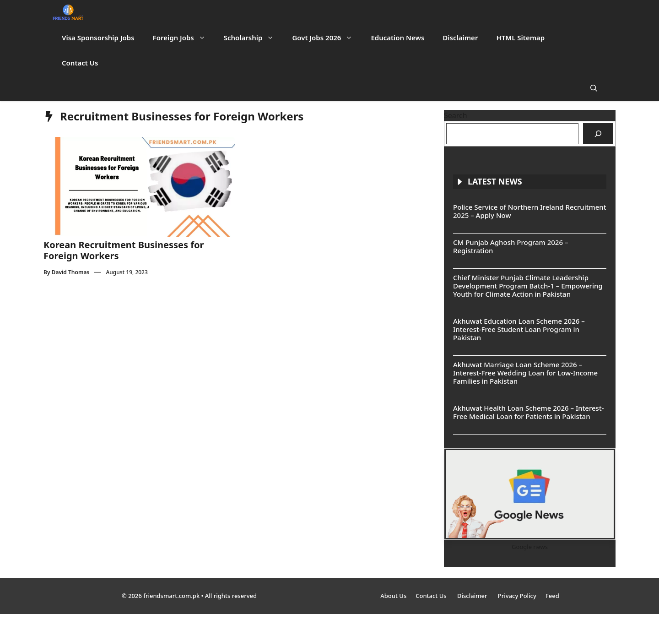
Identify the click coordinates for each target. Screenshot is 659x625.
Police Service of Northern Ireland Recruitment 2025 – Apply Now (529, 211)
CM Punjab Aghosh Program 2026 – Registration (510, 246)
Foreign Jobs (184, 37)
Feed (552, 596)
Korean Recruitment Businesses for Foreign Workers (123, 250)
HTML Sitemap (520, 37)
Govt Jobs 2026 (327, 37)
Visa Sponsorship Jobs (98, 37)
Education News (397, 37)
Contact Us (80, 62)
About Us (393, 596)
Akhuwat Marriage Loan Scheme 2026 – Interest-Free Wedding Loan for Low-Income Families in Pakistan (525, 373)
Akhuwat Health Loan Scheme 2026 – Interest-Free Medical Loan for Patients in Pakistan (528, 412)
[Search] (598, 133)
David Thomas (71, 272)
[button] (593, 88)
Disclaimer (460, 37)
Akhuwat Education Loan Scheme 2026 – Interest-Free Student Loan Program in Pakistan (519, 329)
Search (455, 115)
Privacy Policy (517, 596)
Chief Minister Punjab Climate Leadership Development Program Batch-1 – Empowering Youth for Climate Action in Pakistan (528, 286)
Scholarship (253, 37)
